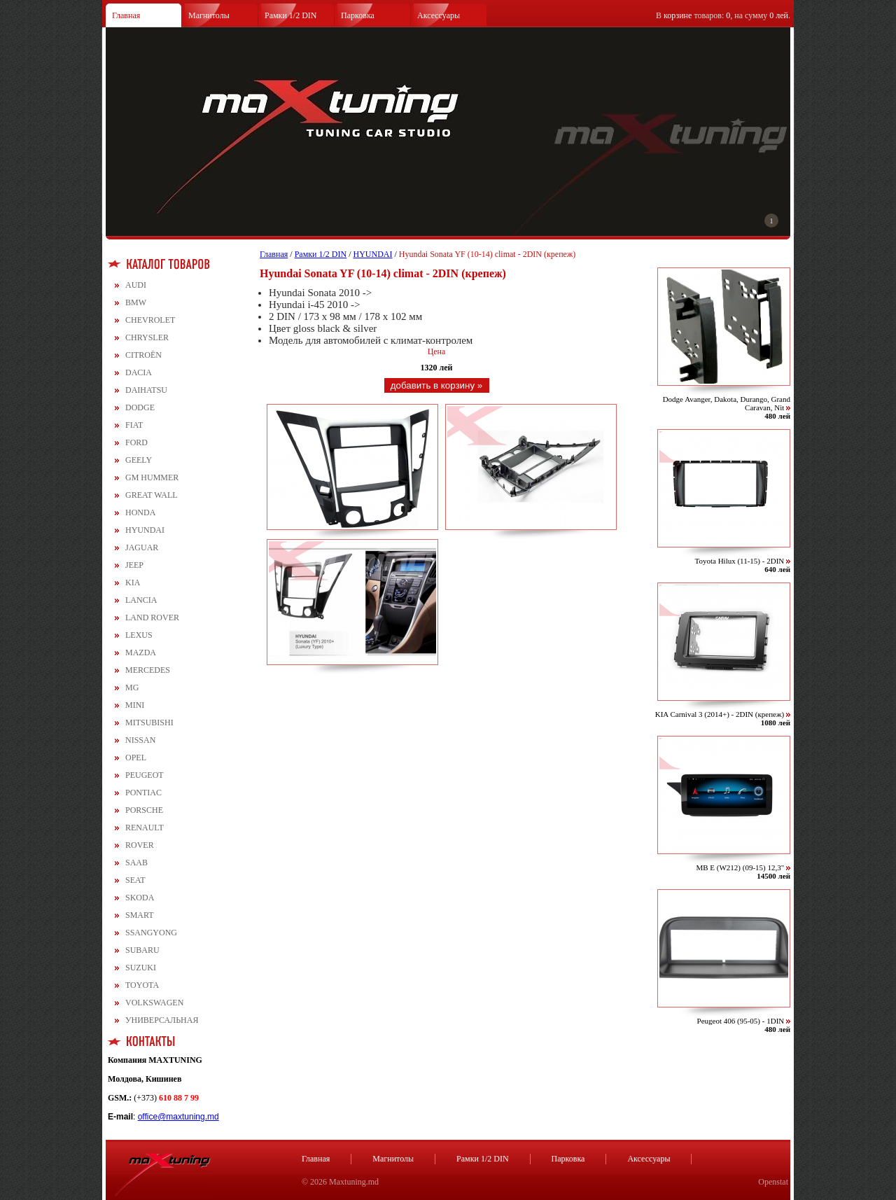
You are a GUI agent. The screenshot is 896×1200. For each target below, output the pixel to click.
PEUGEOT (144, 775)
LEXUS (139, 635)
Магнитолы (209, 15)
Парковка (357, 15)
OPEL (135, 757)
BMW (135, 302)
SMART (139, 915)
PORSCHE (144, 810)
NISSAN (140, 740)
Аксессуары (438, 15)
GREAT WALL (151, 495)
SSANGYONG (151, 932)
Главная (126, 15)
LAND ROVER (152, 617)
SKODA (139, 897)
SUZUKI (140, 967)
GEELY (138, 460)
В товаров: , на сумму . (723, 15)
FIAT (134, 425)
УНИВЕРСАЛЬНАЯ (161, 1020)
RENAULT (144, 827)
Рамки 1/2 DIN (291, 15)
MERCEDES (147, 670)
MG (132, 687)
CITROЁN (143, 355)
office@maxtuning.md (178, 1117)
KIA (132, 582)
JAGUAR (141, 547)
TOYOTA (142, 985)
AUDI (135, 285)
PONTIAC (143, 792)
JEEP (134, 565)
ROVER (139, 845)
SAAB (136, 862)
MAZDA (140, 652)
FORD (136, 442)
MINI (134, 705)
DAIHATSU (146, 390)
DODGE (140, 407)
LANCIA (141, 600)
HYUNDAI (144, 530)
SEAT (135, 880)
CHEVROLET (150, 320)
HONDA (140, 512)
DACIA (138, 372)
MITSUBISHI (149, 722)
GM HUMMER (151, 477)
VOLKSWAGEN (154, 1002)
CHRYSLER (147, 337)
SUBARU (142, 950)
